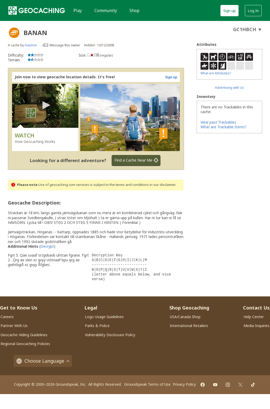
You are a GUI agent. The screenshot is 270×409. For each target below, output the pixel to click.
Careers (7, 316)
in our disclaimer (162, 185)
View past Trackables (218, 122)
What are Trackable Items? (224, 126)
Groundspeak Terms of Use (147, 384)
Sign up (229, 10)
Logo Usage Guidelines (104, 316)
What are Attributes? (216, 73)
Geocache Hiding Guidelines (24, 334)
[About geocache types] (14, 32)
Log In (253, 10)
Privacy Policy (184, 384)
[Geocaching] (36, 10)
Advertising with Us (229, 87)
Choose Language (42, 361)
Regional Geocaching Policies (25, 343)
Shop (134, 10)
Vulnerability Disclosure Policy (110, 334)
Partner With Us (14, 325)
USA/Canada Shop (185, 316)
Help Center (254, 316)
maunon (31, 45)
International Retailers (189, 325)
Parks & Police (97, 325)
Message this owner (65, 45)
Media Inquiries (256, 325)
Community (105, 10)
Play (77, 10)
